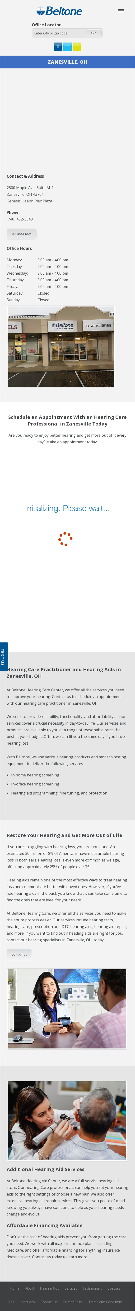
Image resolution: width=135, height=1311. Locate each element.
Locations (27, 1302)
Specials (114, 1288)
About (29, 1288)
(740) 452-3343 (20, 219)
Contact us (19, 954)
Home (14, 1288)
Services (71, 1288)
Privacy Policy (73, 1302)
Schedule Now (21, 233)
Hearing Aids (49, 1288)
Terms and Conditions (106, 1302)
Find (93, 33)
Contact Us (49, 1302)
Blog (11, 1302)
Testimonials (92, 1288)
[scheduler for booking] (67, 515)
